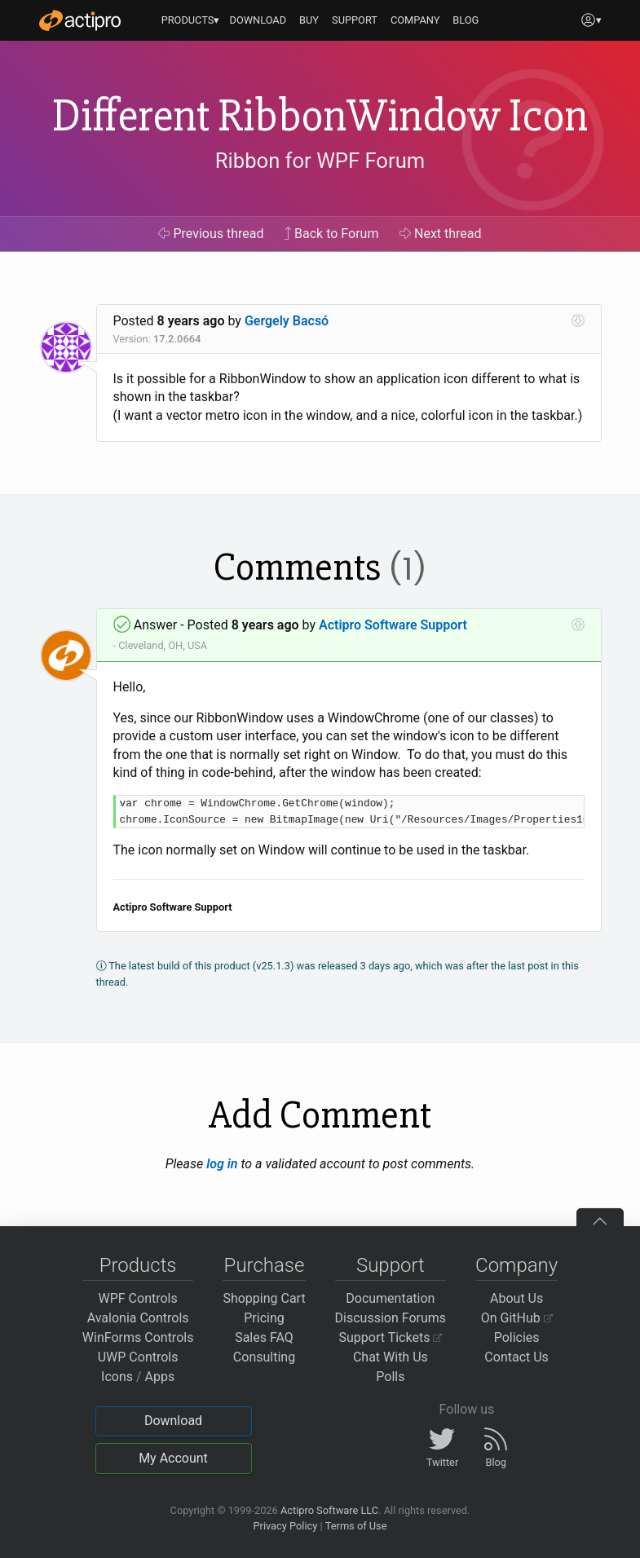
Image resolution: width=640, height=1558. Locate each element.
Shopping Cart (264, 1298)
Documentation (390, 1298)
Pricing (264, 1318)
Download (173, 1420)
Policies (517, 1337)
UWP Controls (138, 1357)
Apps (160, 1376)
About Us (516, 1298)
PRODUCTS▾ (190, 20)
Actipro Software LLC (329, 1510)
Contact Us (516, 1357)
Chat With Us (390, 1357)
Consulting (264, 1357)
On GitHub (517, 1318)
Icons (117, 1376)
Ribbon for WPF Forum (320, 160)
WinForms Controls (138, 1337)
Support (390, 1265)
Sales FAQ (264, 1337)
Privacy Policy (285, 1526)
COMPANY (415, 20)
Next (440, 233)
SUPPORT (354, 20)
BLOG (465, 20)
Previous (210, 233)
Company (516, 1265)
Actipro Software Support (393, 625)
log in (221, 1164)
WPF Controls (138, 1298)
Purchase (264, 1265)
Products (138, 1265)
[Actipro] (80, 20)
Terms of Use (356, 1526)
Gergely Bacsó (287, 321)
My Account (173, 1458)
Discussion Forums (391, 1318)
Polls (390, 1376)
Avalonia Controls (138, 1318)
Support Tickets (391, 1337)
